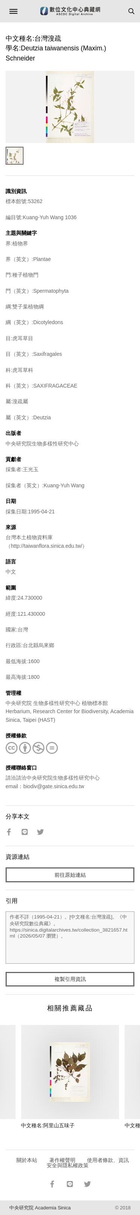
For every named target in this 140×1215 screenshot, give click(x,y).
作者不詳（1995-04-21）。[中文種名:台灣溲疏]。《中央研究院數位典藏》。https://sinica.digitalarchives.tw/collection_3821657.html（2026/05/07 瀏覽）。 (70, 937)
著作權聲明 (62, 1160)
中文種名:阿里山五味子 (48, 1125)
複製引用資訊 (70, 979)
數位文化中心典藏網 (70, 11)
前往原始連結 (70, 875)
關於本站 (26, 1160)
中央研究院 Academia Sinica (40, 1208)
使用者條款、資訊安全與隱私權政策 (88, 1162)
